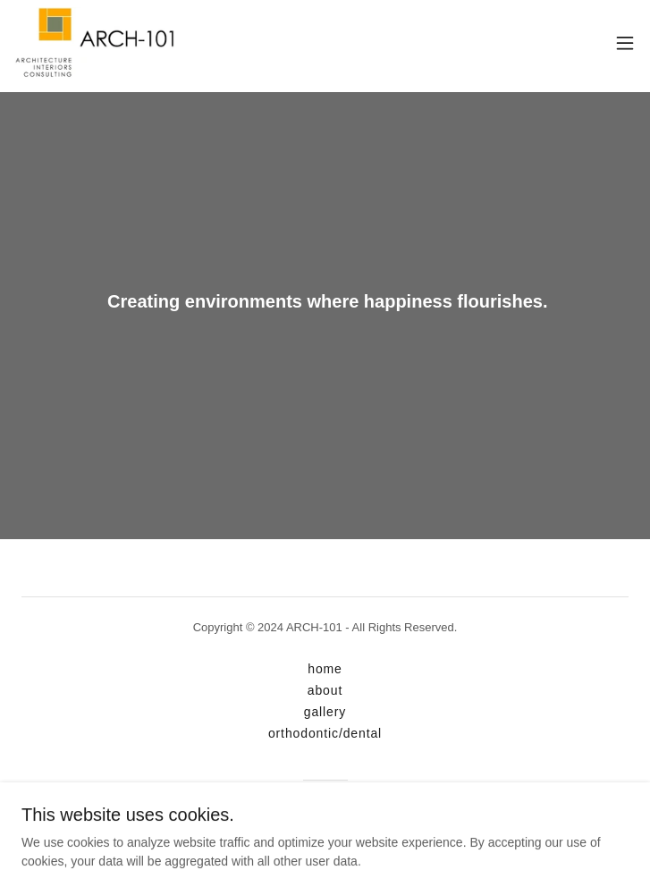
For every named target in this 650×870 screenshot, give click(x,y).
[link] (94, 43)
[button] (625, 43)
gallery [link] (325, 712)
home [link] (325, 669)
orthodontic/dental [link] (325, 733)
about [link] (325, 690)
